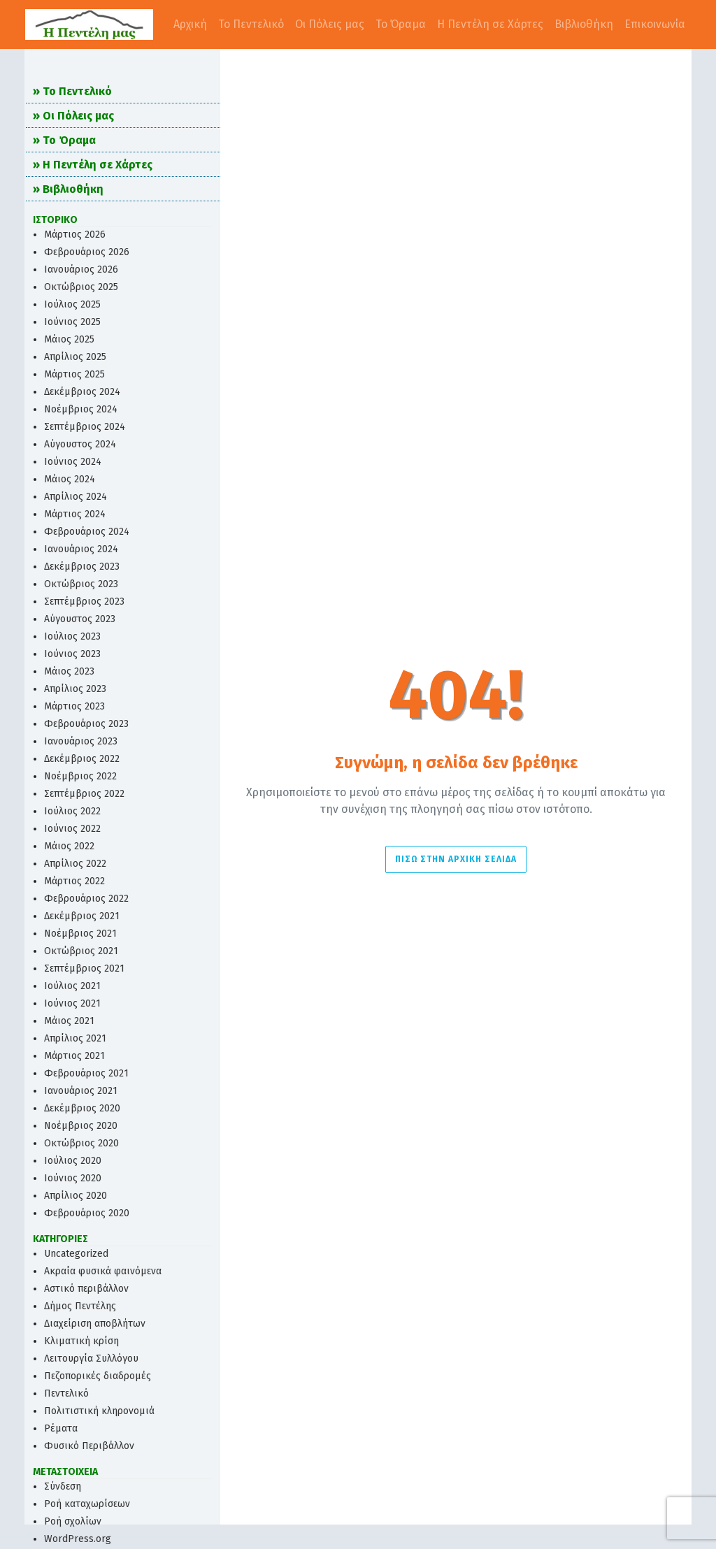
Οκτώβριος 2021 (81, 951)
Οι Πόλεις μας (329, 24)
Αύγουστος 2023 (79, 619)
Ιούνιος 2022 (72, 829)
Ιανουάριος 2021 (80, 1091)
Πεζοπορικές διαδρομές (97, 1376)
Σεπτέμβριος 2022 (84, 794)
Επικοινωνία (654, 24)
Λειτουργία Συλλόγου (91, 1358)
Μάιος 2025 (69, 339)
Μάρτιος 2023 (74, 706)
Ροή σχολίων (72, 1521)
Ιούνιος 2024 (72, 462)
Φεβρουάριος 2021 (86, 1073)
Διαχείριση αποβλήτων (94, 1324)
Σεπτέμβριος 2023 (84, 601)
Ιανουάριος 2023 (80, 741)
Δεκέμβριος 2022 (82, 759)
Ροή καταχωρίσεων (87, 1504)
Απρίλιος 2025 (75, 357)
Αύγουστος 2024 (80, 444)
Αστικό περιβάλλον (86, 1289)
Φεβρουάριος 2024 (86, 532)
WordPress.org (77, 1539)
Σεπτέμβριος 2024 (84, 427)
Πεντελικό (66, 1393)
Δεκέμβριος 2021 (82, 916)
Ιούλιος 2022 (72, 811)
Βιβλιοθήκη (583, 24)
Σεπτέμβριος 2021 (84, 968)
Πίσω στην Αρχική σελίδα (456, 859)
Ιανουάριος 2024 (81, 549)
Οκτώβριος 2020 (81, 1143)
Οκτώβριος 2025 (81, 287)
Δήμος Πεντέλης (80, 1306)
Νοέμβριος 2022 (80, 776)
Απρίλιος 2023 (75, 689)
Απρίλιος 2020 (75, 1196)
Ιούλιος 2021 (72, 986)
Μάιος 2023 (69, 671)
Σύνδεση (62, 1486)
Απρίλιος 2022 (75, 864)
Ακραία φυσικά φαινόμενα (103, 1271)
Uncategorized (76, 1254)
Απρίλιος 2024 (75, 497)
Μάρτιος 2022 (74, 881)
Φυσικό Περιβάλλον (89, 1446)
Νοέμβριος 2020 (80, 1126)
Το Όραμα (400, 24)
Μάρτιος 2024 (75, 514)
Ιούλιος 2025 (72, 304)
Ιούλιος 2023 (72, 636)
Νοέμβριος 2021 (80, 933)
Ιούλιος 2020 (72, 1161)
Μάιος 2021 (69, 1021)
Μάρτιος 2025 (74, 374)
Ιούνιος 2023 (72, 654)
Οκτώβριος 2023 (81, 584)
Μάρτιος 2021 (74, 1056)
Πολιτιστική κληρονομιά (99, 1411)
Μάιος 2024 (69, 479)
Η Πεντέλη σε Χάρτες (490, 24)
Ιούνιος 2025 (72, 322)
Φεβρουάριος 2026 (86, 252)
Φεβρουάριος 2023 (86, 724)
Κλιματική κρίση (81, 1341)
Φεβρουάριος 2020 (86, 1213)
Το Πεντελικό (251, 24)
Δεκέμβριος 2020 (82, 1108)
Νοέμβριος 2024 (80, 409)
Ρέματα (61, 1428)
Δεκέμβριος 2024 (82, 392)
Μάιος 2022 (69, 846)
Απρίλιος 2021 (75, 1038)
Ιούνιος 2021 (72, 1003)
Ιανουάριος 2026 (81, 269)
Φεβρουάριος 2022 (86, 899)
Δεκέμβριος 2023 (82, 566)
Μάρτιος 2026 (75, 234)
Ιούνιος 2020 (72, 1178)
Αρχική (190, 24)
